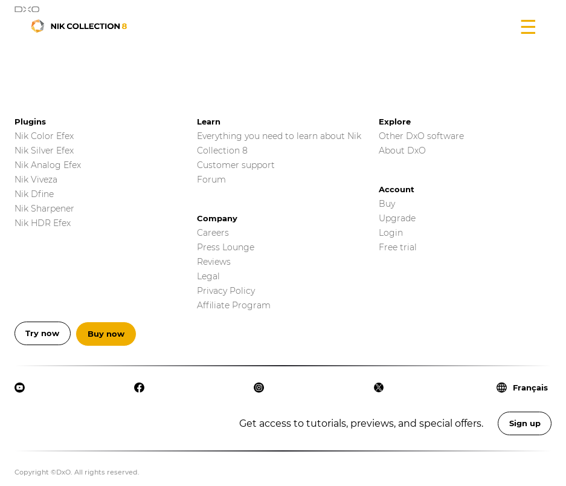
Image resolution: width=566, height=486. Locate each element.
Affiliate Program (234, 305)
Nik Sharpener (44, 208)
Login (391, 232)
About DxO (402, 150)
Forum (211, 179)
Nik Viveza (35, 179)
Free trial (398, 247)
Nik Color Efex (44, 136)
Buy (387, 203)
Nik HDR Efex (42, 223)
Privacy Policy (226, 290)
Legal (208, 276)
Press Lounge (225, 247)
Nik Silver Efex (44, 150)
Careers (213, 232)
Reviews (214, 261)
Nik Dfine (34, 194)
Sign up (525, 423)
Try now (42, 333)
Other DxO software (421, 136)
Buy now (106, 334)
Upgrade (397, 218)
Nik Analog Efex (47, 165)
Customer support (236, 165)
